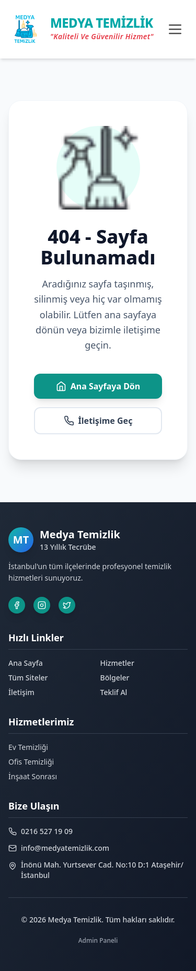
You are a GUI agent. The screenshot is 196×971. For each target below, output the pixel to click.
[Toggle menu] (175, 29)
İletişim (21, 692)
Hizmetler (117, 663)
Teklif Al (114, 692)
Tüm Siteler (28, 678)
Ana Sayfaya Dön (98, 386)
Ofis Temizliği (31, 762)
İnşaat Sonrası (32, 776)
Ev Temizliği (28, 747)
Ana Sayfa (25, 663)
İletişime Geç (98, 420)
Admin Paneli (98, 940)
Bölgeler (115, 678)
